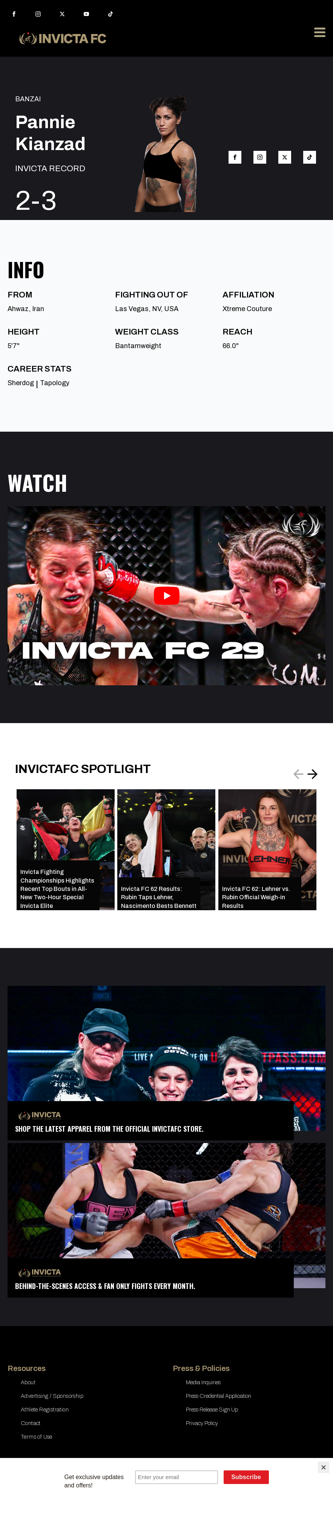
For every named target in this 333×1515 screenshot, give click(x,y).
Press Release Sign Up (212, 1410)
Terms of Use (36, 1437)
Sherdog (21, 383)
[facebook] (14, 14)
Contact (31, 1423)
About (28, 1382)
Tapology (54, 383)
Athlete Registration (45, 1410)
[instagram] (38, 14)
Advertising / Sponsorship (52, 1396)
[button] (312, 774)
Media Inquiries (203, 1382)
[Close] (323, 1467)
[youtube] (86, 14)
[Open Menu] (319, 32)
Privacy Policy (202, 1423)
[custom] (110, 14)
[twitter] (62, 14)
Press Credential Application (218, 1396)
